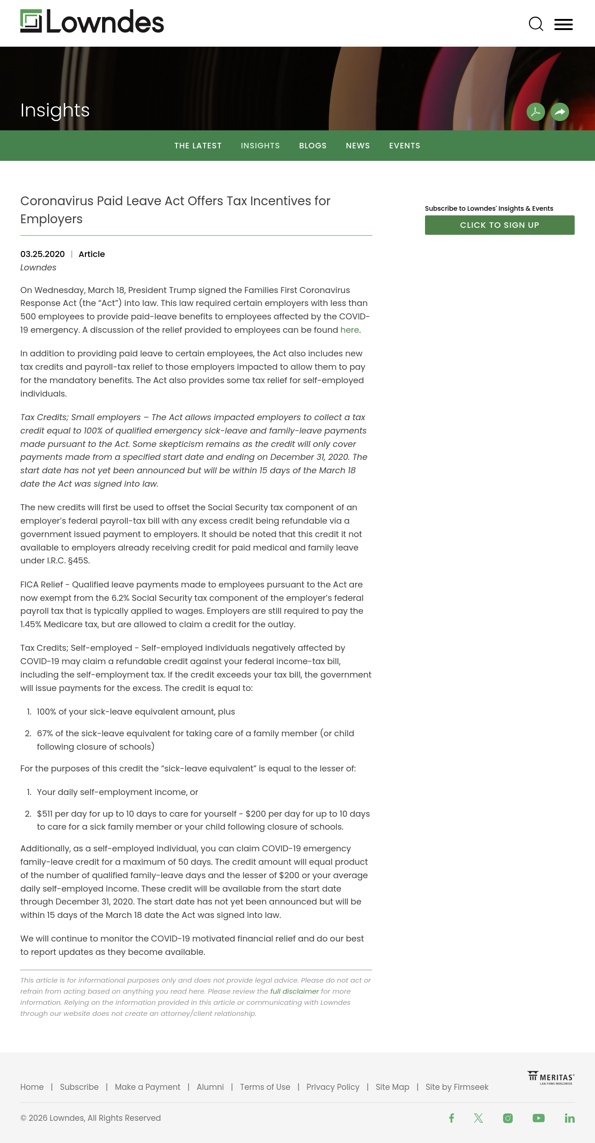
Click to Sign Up (500, 225)
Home (32, 1087)
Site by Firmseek (456, 1087)
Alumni (210, 1087)
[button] (560, 112)
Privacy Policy (333, 1087)
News (358, 145)
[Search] (536, 24)
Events (405, 145)
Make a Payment (148, 1087)
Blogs (313, 145)
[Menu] (563, 25)
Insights (260, 145)
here (349, 330)
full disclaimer (294, 991)
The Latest (198, 145)
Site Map (392, 1087)
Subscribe (79, 1087)
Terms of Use (265, 1087)
